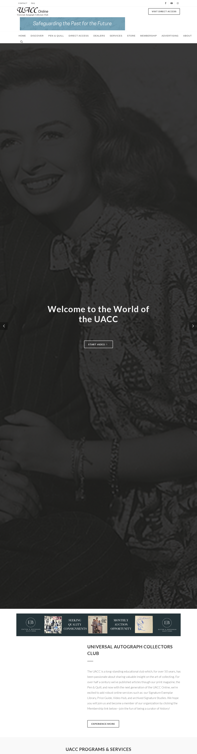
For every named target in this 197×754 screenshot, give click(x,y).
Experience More (103, 723)
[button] (4, 326)
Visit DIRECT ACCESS (164, 11)
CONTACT (22, 3)
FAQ (33, 3)
